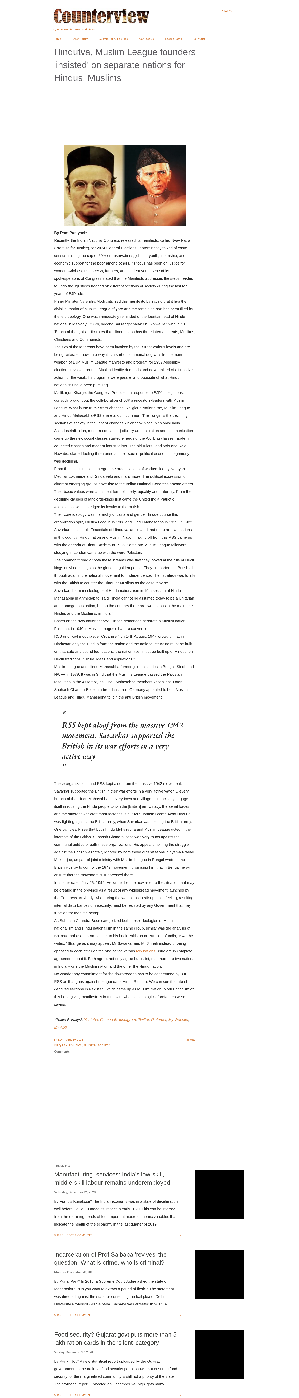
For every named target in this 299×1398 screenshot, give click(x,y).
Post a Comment (79, 1235)
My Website (178, 1020)
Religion (90, 1045)
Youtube (91, 1020)
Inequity (61, 1045)
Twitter (143, 1020)
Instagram (127, 1020)
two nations (145, 951)
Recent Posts (173, 38)
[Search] (227, 11)
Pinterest (158, 1020)
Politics (75, 1045)
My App (60, 1027)
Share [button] (190, 1039)
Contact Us (146, 38)
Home (57, 38)
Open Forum (80, 38)
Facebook (108, 1020)
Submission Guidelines (113, 38)
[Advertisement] (149, 114)
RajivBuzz (199, 38)
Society (104, 1045)
